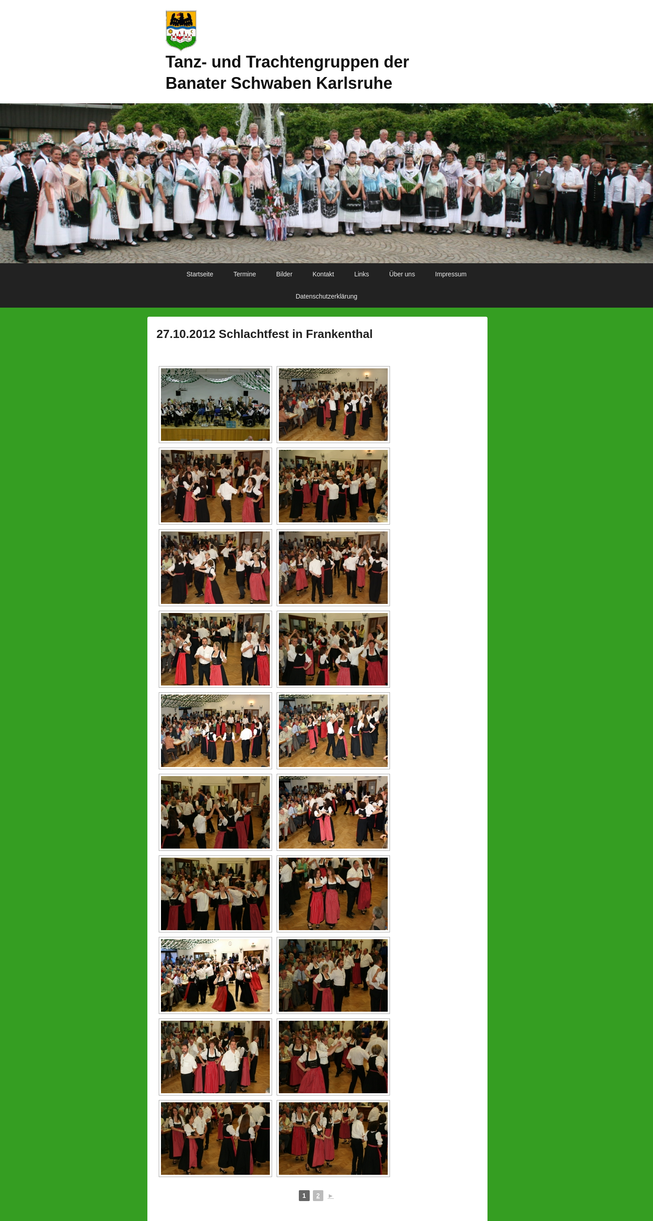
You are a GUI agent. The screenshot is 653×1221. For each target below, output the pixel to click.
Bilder (284, 274)
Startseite (199, 274)
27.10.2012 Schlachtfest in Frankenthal (264, 334)
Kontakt (323, 274)
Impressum (451, 274)
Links (361, 274)
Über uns (402, 274)
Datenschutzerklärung (326, 296)
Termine (245, 274)
